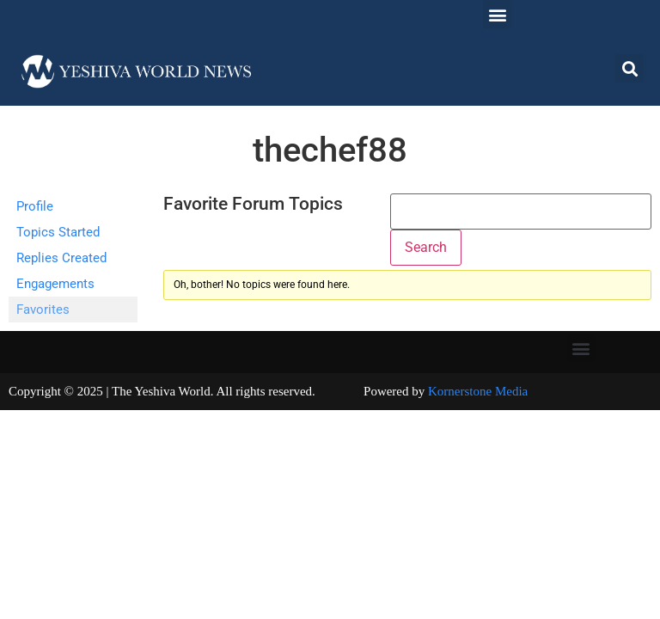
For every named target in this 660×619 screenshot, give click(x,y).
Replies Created (61, 258)
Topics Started (58, 232)
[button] (497, 14)
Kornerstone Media (478, 391)
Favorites (43, 309)
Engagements (55, 283)
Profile (34, 206)
